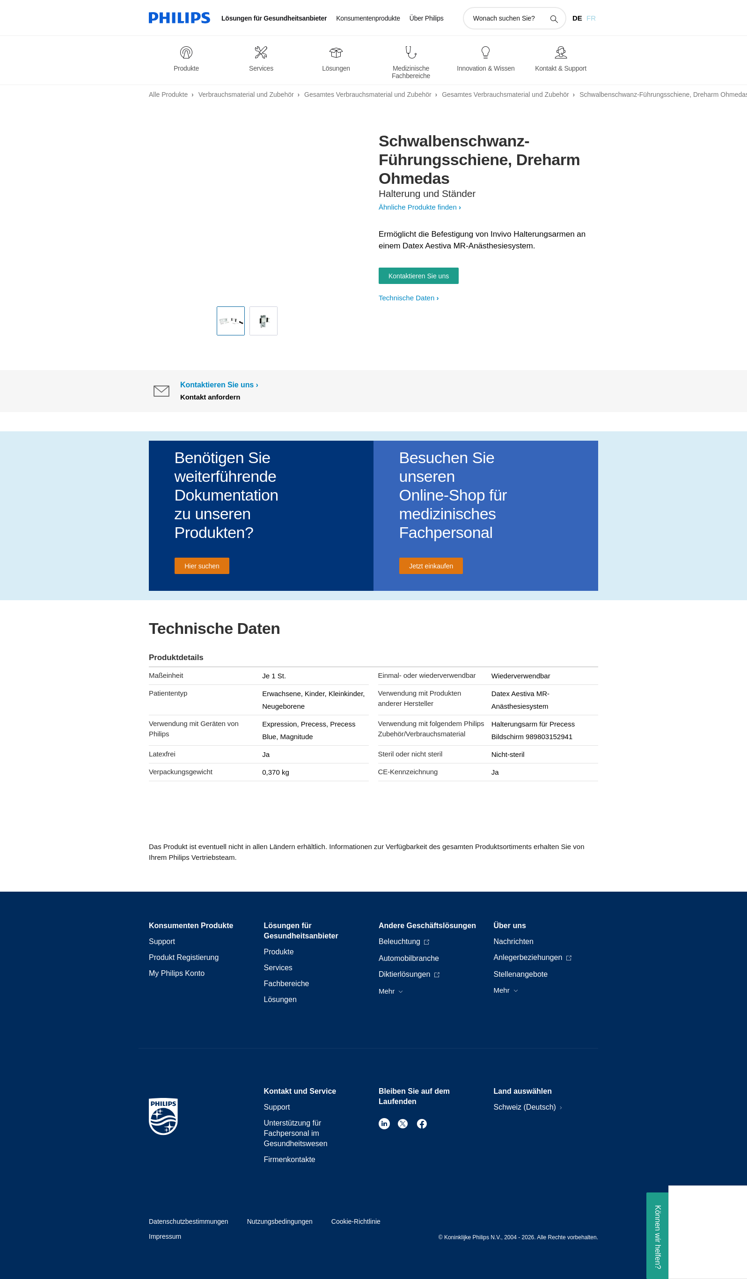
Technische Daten (406, 298)
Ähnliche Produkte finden (418, 207)
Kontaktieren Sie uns (418, 276)
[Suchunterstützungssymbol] (553, 18)
